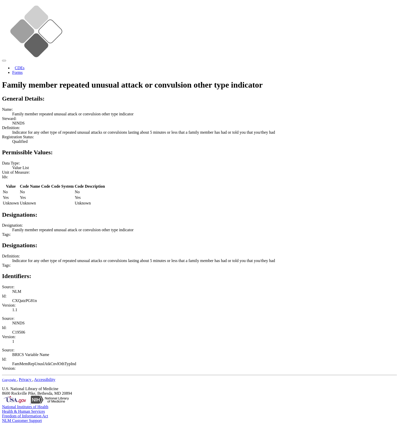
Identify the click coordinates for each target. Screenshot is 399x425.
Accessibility (44, 379)
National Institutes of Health (25, 407)
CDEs (19, 68)
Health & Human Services (23, 411)
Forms (17, 72)
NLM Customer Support (22, 420)
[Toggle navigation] (4, 60)
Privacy (25, 379)
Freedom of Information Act (25, 416)
